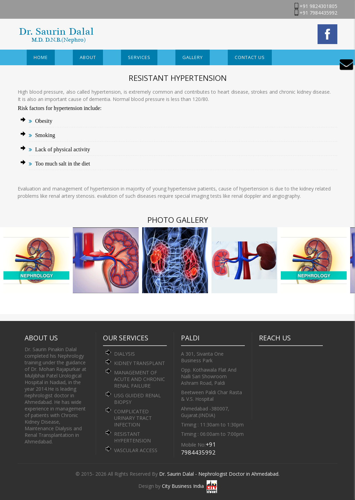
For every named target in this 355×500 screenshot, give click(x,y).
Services (139, 57)
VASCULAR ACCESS (135, 450)
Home (41, 57)
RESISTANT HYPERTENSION (132, 437)
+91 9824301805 (318, 6)
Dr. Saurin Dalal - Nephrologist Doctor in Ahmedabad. (219, 474)
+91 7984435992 (318, 12)
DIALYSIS (124, 353)
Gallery (192, 57)
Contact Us (250, 57)
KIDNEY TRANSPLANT (139, 363)
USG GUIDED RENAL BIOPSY (137, 398)
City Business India (183, 486)
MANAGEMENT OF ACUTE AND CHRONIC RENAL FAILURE (139, 379)
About (88, 57)
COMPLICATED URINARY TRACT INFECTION (133, 418)
